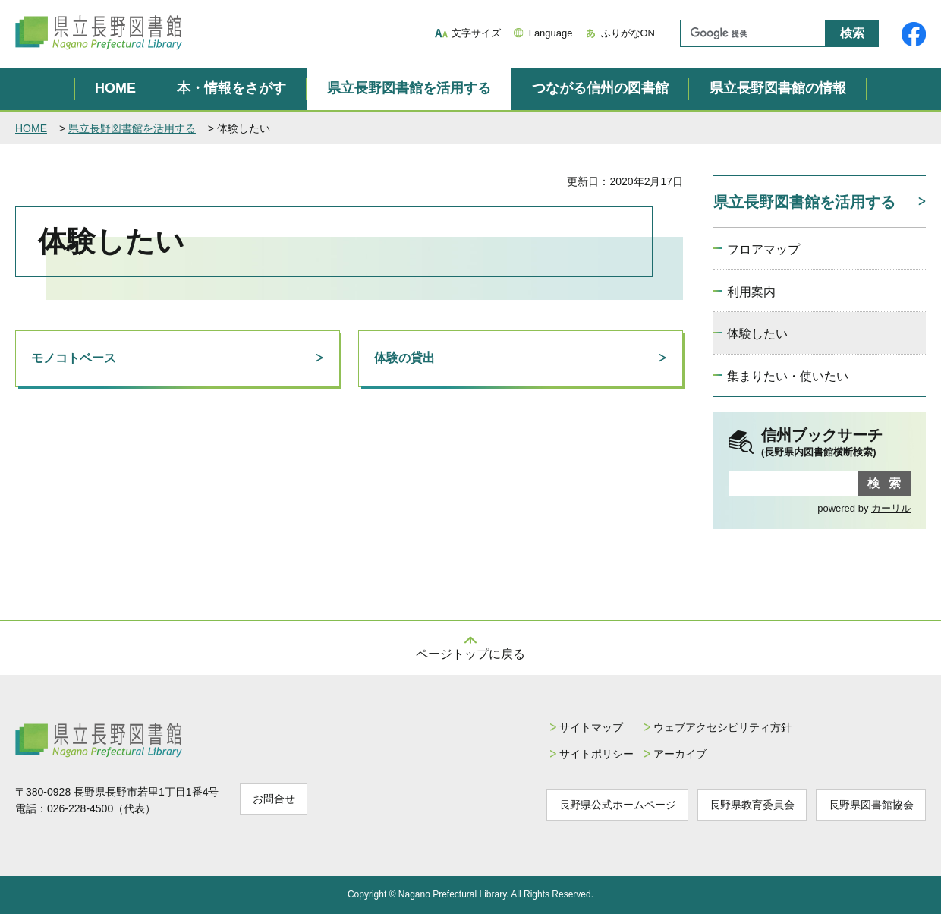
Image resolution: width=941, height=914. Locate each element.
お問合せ (275, 799)
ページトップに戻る (470, 654)
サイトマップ (579, 727)
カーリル (891, 508)
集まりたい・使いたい (787, 376)
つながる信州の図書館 (600, 88)
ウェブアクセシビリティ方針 (713, 727)
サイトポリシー (584, 754)
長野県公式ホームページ (607, 804)
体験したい (757, 333)
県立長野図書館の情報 (778, 88)
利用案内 (751, 291)
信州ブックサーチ (836, 443)
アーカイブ (670, 754)
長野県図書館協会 (868, 804)
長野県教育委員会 (745, 804)
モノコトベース (73, 357)
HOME (115, 88)
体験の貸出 (404, 357)
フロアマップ (763, 249)
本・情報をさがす (231, 88)
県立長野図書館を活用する (409, 88)
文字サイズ (476, 33)
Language (551, 33)
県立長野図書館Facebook (914, 34)
